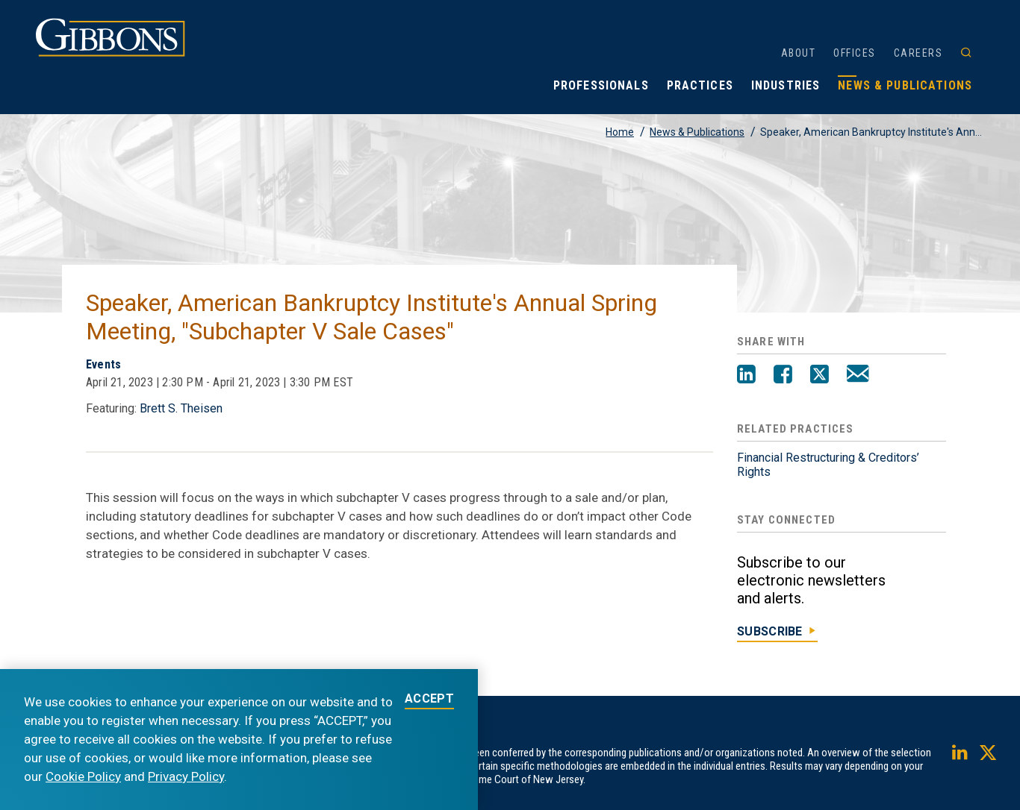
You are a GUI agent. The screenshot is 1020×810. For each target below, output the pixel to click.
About (798, 53)
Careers (918, 53)
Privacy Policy (186, 776)
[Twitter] (819, 376)
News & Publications (905, 85)
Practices (700, 85)
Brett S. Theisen (181, 408)
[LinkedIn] (746, 376)
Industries (785, 85)
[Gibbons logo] (110, 52)
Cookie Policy (83, 776)
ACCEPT (429, 699)
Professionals (601, 85)
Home (620, 132)
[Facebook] (783, 376)
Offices (854, 53)
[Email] (857, 376)
